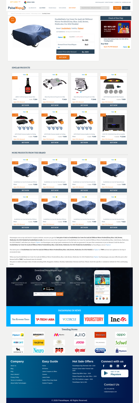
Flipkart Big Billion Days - (81, 373)
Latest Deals (46, 377)
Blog (12, 368)
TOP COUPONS (62, 8)
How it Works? (15, 374)
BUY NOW (62, 57)
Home (44, 365)
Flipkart (80, 28)
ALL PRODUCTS (32, 8)
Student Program (47, 383)
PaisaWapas (63, 400)
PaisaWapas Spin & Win (79, 382)
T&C (59, 47)
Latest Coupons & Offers (49, 371)
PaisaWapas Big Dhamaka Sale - (83, 365)
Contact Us (111, 384)
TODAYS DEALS (52, 8)
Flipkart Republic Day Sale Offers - (84, 376)
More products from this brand (29, 153)
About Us (13, 365)
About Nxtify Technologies (18, 383)
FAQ (12, 371)
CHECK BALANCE (99, 2)
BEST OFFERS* (72, 8)
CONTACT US (118, 2)
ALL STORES (42, 8)
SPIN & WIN (29, 2)
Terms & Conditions (16, 380)
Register (117, 8)
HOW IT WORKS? (109, 2)
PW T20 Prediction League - (82, 379)
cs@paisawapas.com (110, 391)
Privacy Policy (15, 377)
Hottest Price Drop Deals (49, 380)
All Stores (45, 368)
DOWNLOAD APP (126, 2)
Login (126, 8)
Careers (44, 374)
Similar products (21, 68)
